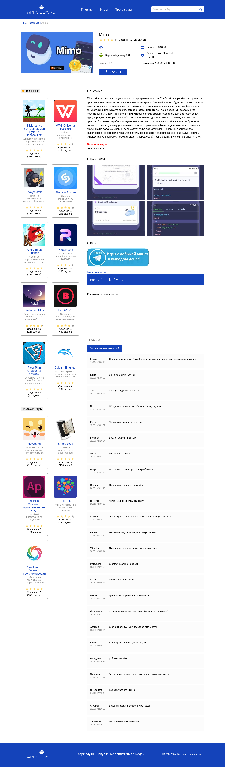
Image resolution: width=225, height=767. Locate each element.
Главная (87, 9)
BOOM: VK (65, 310)
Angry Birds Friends (34, 251)
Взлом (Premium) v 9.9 (106, 279)
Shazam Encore (65, 192)
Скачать (113, 72)
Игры (104, 9)
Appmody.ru (41, 9)
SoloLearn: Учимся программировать (34, 570)
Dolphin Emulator (65, 367)
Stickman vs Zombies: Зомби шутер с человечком (34, 130)
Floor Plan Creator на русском (34, 371)
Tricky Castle (34, 192)
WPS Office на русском (65, 127)
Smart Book (65, 443)
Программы (123, 9)
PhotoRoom (65, 249)
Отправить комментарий (104, 348)
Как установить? (96, 272)
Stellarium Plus (34, 310)
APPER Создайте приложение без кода (34, 506)
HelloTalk (65, 501)
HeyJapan (34, 443)
